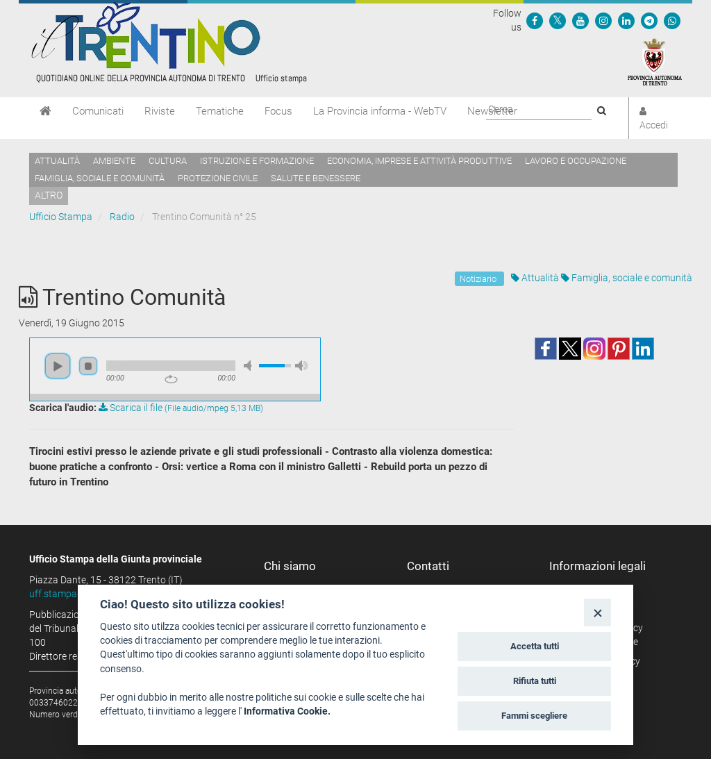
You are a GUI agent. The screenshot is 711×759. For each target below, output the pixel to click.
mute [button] (250, 365)
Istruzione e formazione (257, 161)
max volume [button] (301, 365)
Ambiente (114, 161)
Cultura (168, 161)
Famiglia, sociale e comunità (100, 178)
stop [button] (88, 366)
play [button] (58, 366)
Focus (278, 111)
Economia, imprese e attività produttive (419, 161)
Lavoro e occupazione (575, 161)
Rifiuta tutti (534, 681)
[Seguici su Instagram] (603, 20)
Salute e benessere (315, 178)
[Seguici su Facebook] (534, 20)
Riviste (159, 111)
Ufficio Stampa (60, 216)
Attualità (57, 161)
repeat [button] (171, 379)
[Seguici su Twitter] (557, 20)
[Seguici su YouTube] (580, 20)
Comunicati (98, 111)
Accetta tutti (534, 646)
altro (48, 195)
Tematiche (220, 111)
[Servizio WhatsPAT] (672, 20)
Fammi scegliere (534, 715)
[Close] (597, 612)
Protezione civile (218, 178)
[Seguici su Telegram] (649, 20)
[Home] (45, 111)
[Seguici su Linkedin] (626, 20)
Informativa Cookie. (287, 711)
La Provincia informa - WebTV (379, 111)
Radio (122, 216)
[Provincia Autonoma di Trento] (655, 61)
